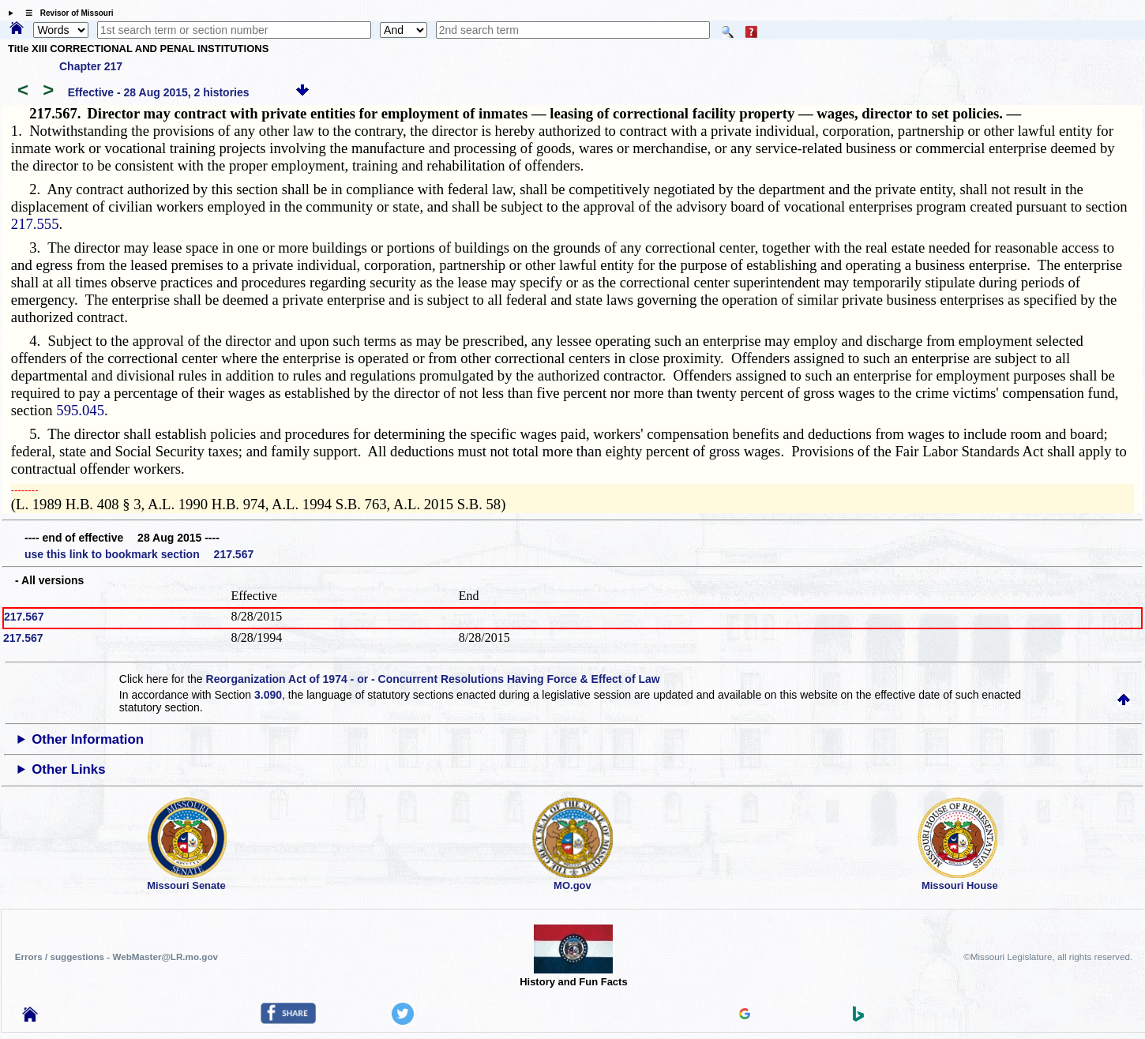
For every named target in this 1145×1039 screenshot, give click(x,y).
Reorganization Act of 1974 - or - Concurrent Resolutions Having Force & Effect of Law (433, 679)
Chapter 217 (90, 66)
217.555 (35, 224)
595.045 (80, 410)
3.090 (268, 694)
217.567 (24, 616)
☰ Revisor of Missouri (65, 13)
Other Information (88, 739)
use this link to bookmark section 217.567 (138, 554)
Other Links (68, 769)
